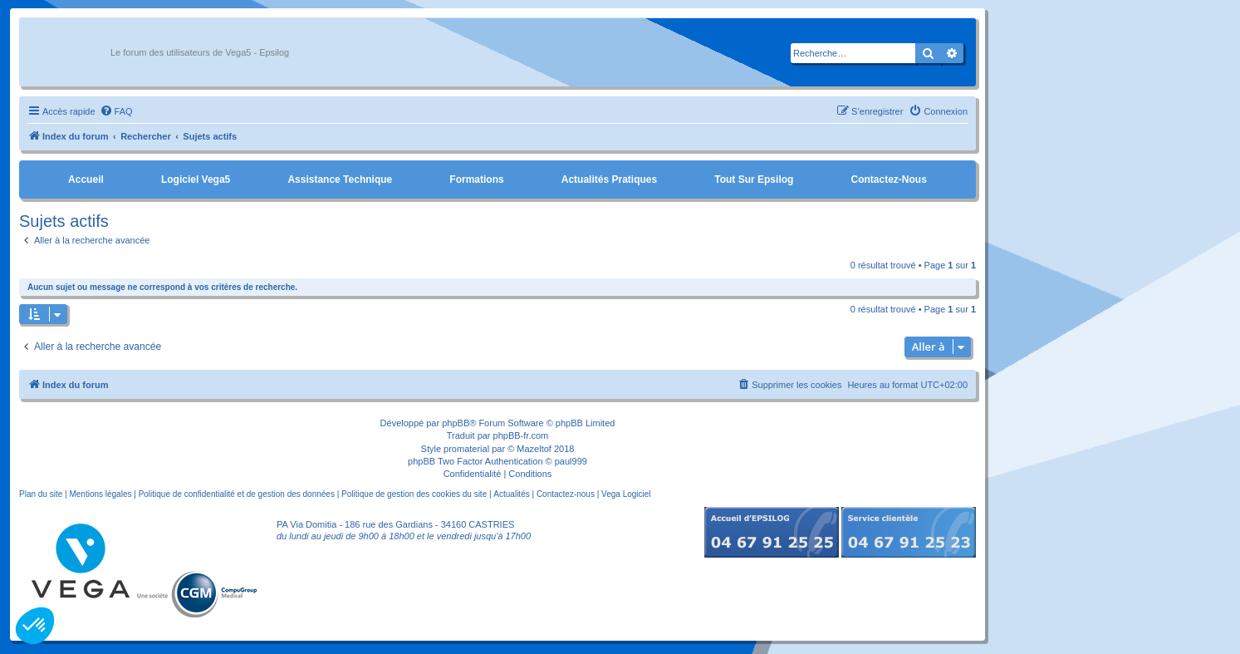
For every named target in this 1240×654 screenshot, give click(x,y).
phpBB (455, 423)
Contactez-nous (888, 179)
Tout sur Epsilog (753, 179)
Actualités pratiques (609, 179)
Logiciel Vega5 (195, 179)
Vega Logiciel (626, 494)
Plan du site (40, 494)
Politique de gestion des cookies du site (414, 494)
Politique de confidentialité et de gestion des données (237, 494)
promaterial (466, 449)
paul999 (571, 461)
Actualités (511, 494)
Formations (476, 179)
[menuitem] (116, 111)
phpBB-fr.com (521, 435)
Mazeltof (534, 449)
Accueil (86, 179)
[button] (35, 626)
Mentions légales (100, 494)
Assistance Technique (339, 179)
